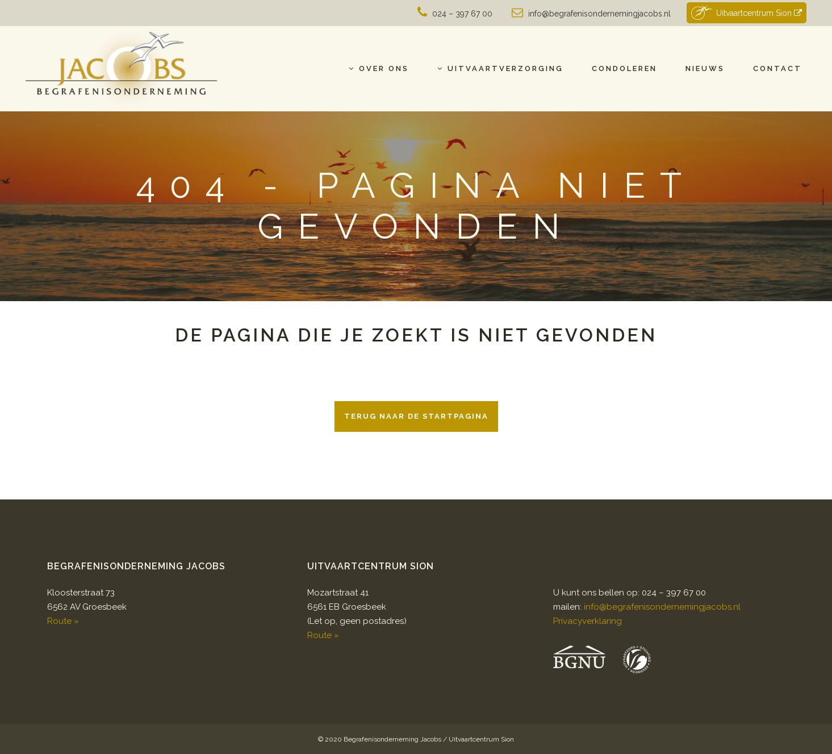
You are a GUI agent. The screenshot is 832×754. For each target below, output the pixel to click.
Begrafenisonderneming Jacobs (392, 739)
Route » (63, 621)
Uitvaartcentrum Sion (746, 13)
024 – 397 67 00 (462, 13)
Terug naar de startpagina (416, 416)
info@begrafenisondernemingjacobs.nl (599, 13)
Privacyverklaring (587, 621)
